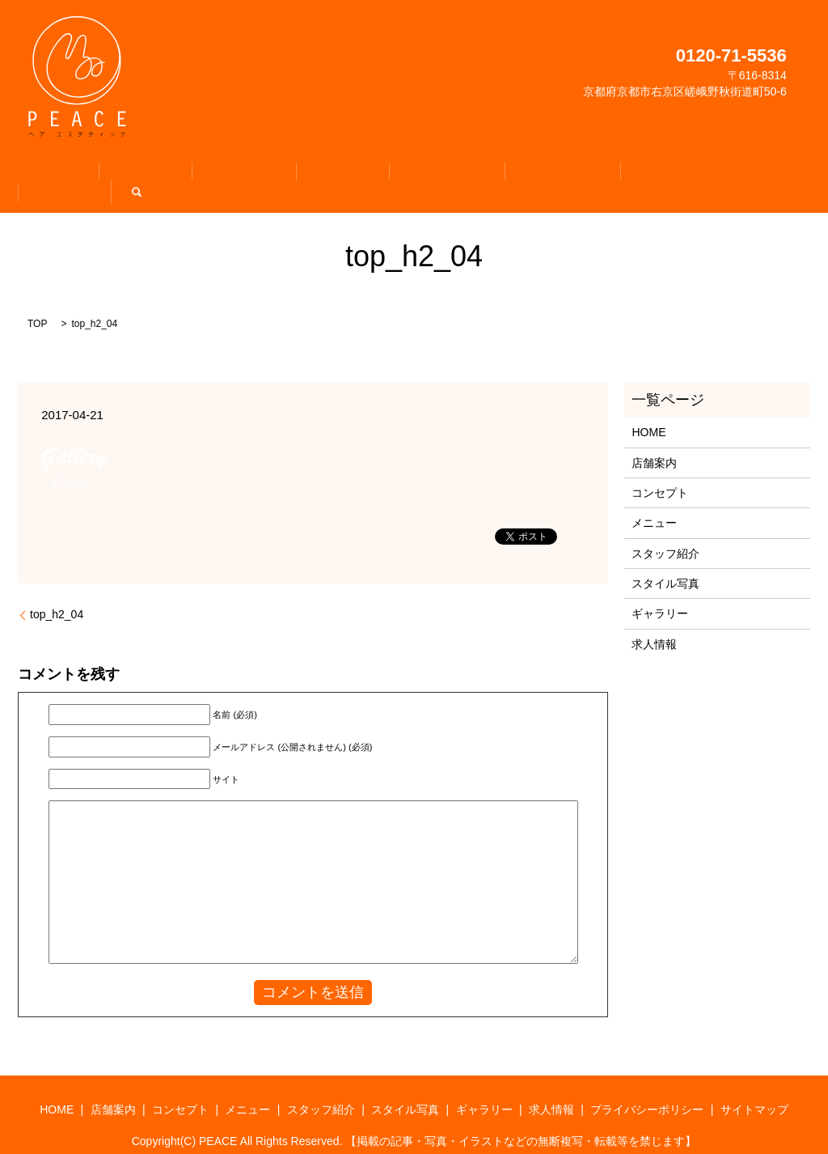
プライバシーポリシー (646, 1091)
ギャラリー (588, 174)
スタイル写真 (501, 174)
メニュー (326, 174)
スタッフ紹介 (408, 174)
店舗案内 (174, 174)
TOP (37, 305)
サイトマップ (754, 1091)
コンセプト (250, 174)
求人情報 (664, 174)
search (724, 175)
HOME (110, 174)
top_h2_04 (56, 596)
